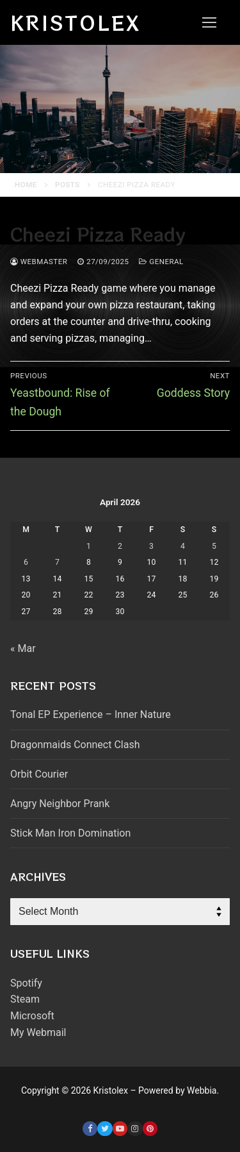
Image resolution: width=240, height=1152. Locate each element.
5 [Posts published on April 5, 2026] (214, 546)
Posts (67, 184)
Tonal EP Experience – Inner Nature (90, 714)
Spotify (26, 983)
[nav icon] (209, 22)
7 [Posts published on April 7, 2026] (57, 562)
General (161, 261)
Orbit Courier (39, 774)
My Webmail (38, 1032)
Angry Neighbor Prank (59, 803)
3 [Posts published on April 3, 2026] (151, 546)
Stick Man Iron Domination (70, 833)
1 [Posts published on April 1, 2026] (88, 546)
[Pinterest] (150, 1128)
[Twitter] (104, 1128)
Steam (25, 999)
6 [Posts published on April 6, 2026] (26, 562)
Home (26, 184)
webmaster (38, 261)
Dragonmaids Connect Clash (75, 745)
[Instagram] (134, 1128)
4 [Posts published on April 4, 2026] (182, 546)
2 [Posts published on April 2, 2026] (120, 546)
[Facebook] (90, 1128)
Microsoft (32, 1016)
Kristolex (75, 22)
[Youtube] (120, 1128)
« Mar (23, 648)
